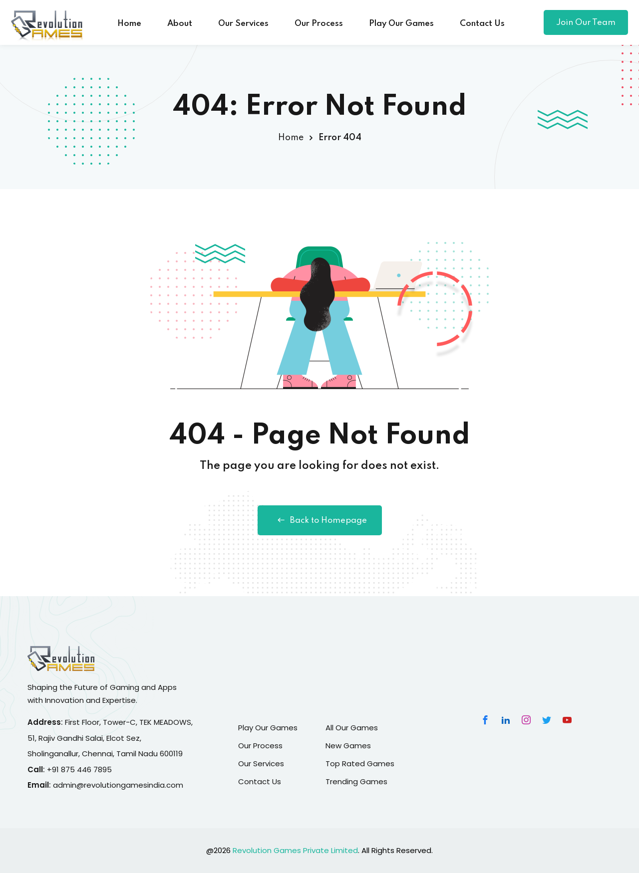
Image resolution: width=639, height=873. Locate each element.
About (179, 23)
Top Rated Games (359, 763)
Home (129, 23)
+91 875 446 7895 (79, 769)
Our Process (319, 23)
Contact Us (482, 23)
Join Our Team (586, 22)
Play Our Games (401, 23)
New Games (348, 745)
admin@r (69, 785)
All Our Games (351, 727)
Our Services (243, 23)
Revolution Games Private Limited (295, 850)
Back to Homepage (320, 520)
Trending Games (356, 781)
